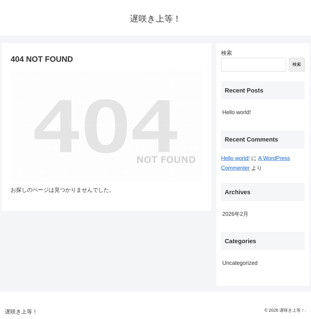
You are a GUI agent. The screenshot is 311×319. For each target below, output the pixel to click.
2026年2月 (235, 214)
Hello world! (236, 112)
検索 (226, 53)
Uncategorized (240, 263)
